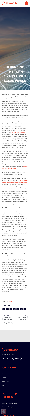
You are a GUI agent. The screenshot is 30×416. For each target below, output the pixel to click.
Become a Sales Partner (9, 403)
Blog (3, 385)
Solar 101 (12, 301)
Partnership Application (9, 407)
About (4, 377)
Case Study (5, 381)
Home (4, 374)
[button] (3, 309)
